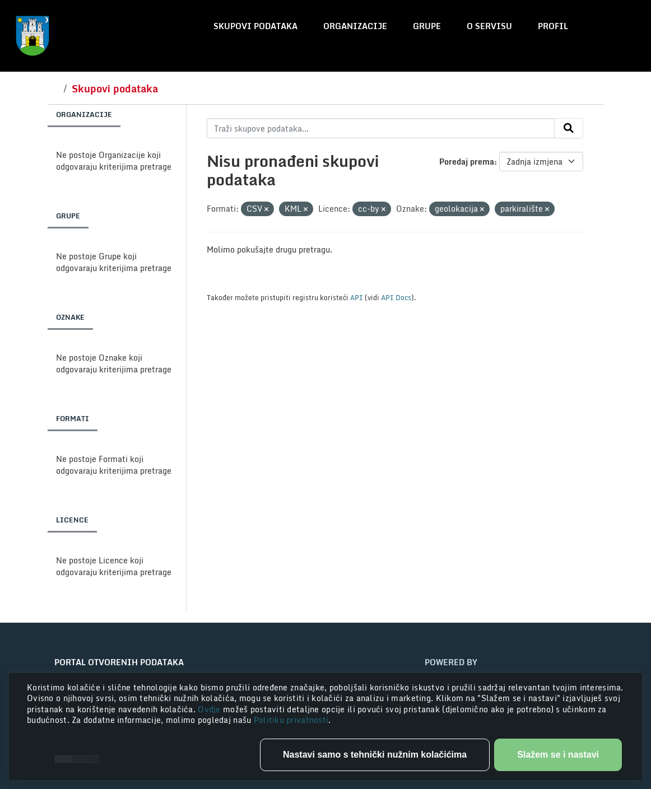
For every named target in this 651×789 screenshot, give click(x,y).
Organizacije (355, 26)
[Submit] (568, 128)
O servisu (489, 26)
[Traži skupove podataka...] (381, 128)
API (356, 297)
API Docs (396, 297)
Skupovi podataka (255, 26)
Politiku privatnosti (291, 719)
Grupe (427, 26)
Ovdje (210, 709)
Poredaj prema (466, 161)
